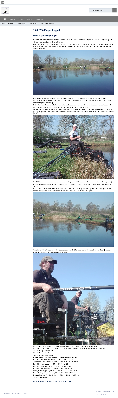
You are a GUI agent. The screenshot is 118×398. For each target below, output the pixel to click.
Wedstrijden (39, 19)
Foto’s (21, 19)
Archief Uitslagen (22, 23)
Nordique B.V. (104, 394)
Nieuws (12, 19)
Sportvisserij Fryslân (109, 391)
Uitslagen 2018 (33, 23)
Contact (29, 19)
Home (3, 23)
